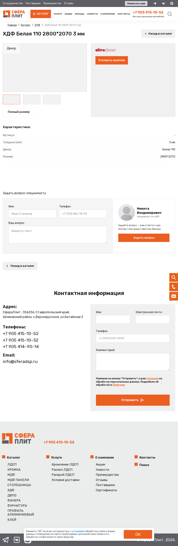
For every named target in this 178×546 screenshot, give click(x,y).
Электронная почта (148, 312)
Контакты (124, 14)
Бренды (79, 14)
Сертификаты (106, 490)
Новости (92, 14)
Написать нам (136, 3)
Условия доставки (65, 480)
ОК (138, 534)
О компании (107, 14)
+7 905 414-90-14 (21, 346)
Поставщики (33, 3)
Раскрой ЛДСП (63, 475)
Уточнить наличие (111, 60)
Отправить (132, 400)
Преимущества (52, 3)
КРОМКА (14, 470)
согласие (152, 378)
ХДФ (10, 490)
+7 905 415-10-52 (148, 12)
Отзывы (68, 3)
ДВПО (11, 495)
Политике (118, 384)
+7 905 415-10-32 (20, 340)
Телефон (65, 206)
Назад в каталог (158, 33)
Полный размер (19, 112)
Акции (68, 14)
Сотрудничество (13, 3)
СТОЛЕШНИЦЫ (19, 485)
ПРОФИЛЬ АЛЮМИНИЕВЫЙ (20, 512)
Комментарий (105, 350)
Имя (11, 206)
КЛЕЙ (11, 520)
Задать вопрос (144, 237)
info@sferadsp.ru (20, 361)
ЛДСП (12, 464)
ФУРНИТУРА (17, 506)
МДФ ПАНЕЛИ (18, 480)
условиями (78, 531)
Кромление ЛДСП (65, 464)
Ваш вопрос (16, 223)
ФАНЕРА (14, 500)
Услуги (58, 14)
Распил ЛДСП (62, 470)
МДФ (11, 475)
